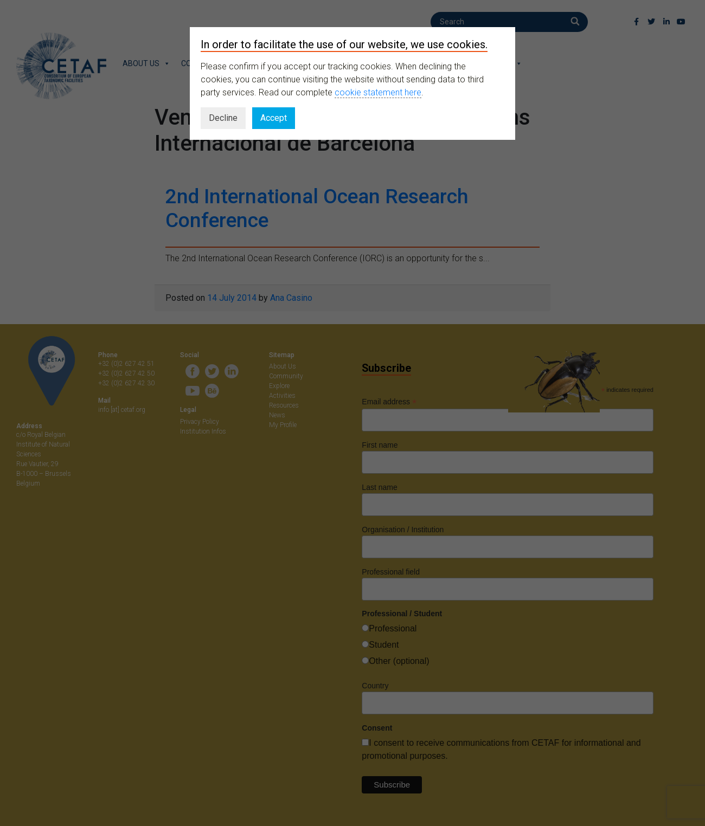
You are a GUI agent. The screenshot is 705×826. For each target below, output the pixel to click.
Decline (223, 118)
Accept (273, 118)
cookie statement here (378, 92)
